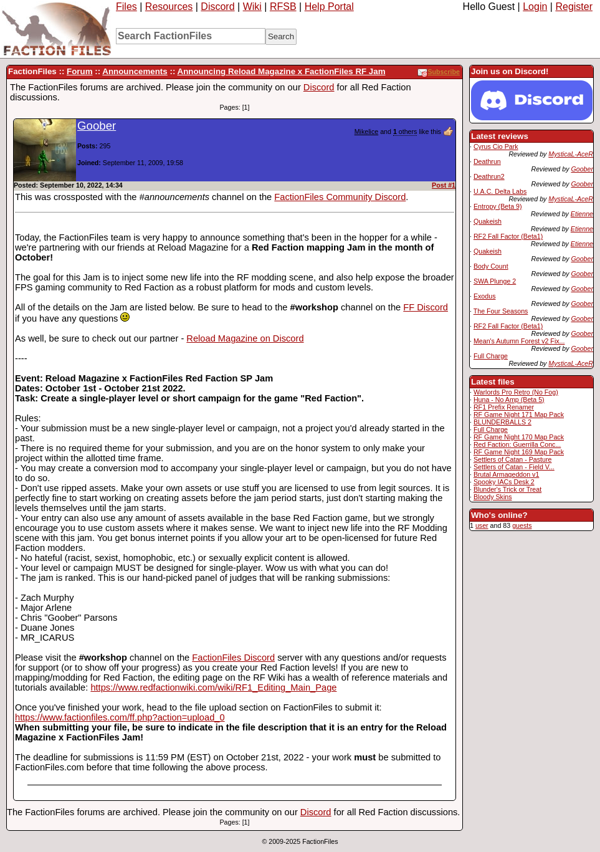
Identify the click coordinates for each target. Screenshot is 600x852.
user (481, 525)
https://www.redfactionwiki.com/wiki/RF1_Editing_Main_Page (213, 687)
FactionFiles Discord (233, 658)
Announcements (134, 71)
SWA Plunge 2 (495, 281)
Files (126, 6)
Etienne (582, 214)
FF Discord (425, 307)
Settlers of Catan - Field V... (514, 467)
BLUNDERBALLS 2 (502, 422)
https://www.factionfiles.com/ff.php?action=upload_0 (120, 717)
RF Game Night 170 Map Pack (519, 437)
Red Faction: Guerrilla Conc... (517, 444)
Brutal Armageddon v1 (506, 474)
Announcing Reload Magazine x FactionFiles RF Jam (282, 71)
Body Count (491, 266)
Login (535, 6)
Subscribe (438, 71)
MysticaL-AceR (570, 154)
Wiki (252, 6)
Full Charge (491, 356)
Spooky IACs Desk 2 (504, 482)
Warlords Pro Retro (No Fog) (516, 392)
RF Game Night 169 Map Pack (519, 452)
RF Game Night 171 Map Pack (519, 414)
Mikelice (367, 131)
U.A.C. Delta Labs (500, 191)
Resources (169, 6)
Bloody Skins (493, 496)
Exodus (485, 296)
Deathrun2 (489, 176)
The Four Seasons (501, 311)
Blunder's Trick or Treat (507, 489)
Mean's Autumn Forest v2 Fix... (519, 341)
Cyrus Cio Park (496, 146)
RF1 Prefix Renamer (504, 407)
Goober (582, 169)
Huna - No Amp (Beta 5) (509, 399)
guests (521, 525)
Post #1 (443, 185)
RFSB (283, 6)
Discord (217, 6)
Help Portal (329, 6)
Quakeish (488, 221)
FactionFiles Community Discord (340, 197)
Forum (79, 71)
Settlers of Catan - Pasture (513, 459)
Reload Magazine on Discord (244, 338)
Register (574, 6)
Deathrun (487, 161)
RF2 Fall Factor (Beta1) (508, 236)
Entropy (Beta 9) (498, 206)
